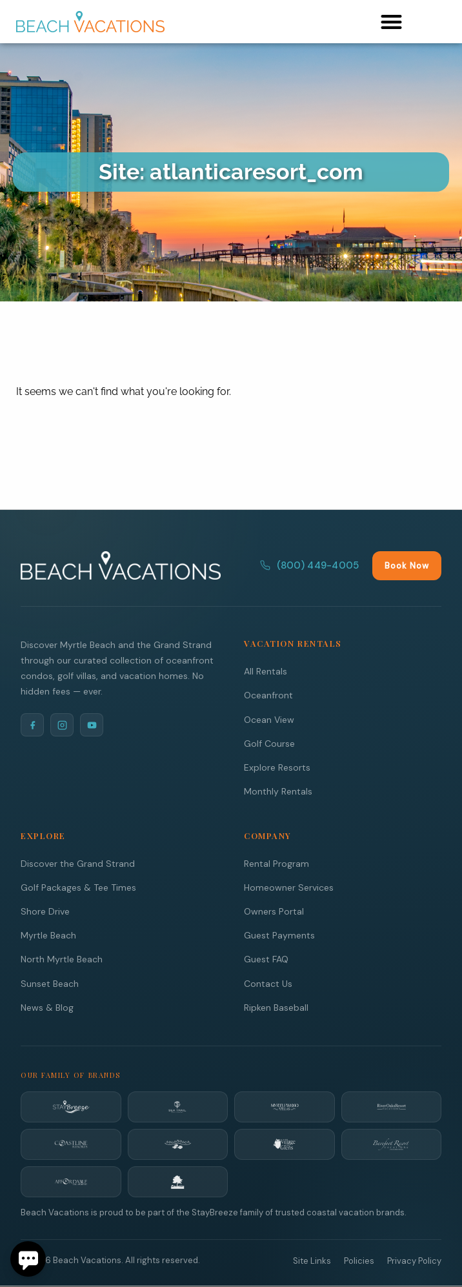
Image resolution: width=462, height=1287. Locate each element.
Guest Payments (279, 935)
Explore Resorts (277, 767)
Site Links (312, 1260)
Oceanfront (268, 695)
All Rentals (265, 671)
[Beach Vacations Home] (121, 565)
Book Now (407, 565)
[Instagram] (62, 724)
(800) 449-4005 (309, 565)
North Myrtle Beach (62, 959)
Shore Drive (45, 911)
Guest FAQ (266, 959)
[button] (391, 22)
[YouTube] (91, 724)
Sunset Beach (50, 983)
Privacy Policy (414, 1260)
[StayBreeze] (71, 1106)
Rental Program (276, 863)
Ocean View (269, 719)
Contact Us (268, 983)
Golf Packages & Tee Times (78, 887)
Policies (359, 1260)
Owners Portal (274, 911)
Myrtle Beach (48, 935)
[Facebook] (32, 724)
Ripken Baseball (276, 1007)
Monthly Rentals (278, 791)
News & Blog (47, 1007)
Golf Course (269, 743)
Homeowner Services (289, 887)
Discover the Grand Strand (78, 863)
